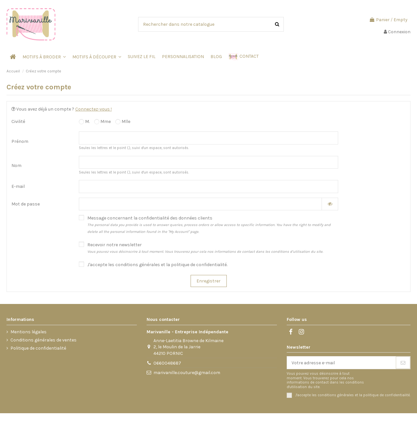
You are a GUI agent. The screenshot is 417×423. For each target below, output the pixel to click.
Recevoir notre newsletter (205, 248)
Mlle (122, 122)
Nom (16, 165)
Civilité (18, 121)
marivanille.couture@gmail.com (186, 372)
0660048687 (167, 363)
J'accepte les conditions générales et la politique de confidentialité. (157, 264)
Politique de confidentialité (38, 348)
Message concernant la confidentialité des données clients (209, 224)
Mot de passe (25, 204)
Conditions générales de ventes (43, 340)
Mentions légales (28, 332)
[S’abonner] (403, 362)
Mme (102, 122)
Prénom (19, 141)
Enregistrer (208, 281)
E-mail (18, 186)
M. (84, 122)
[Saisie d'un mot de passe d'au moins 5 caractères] (200, 204)
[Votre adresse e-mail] (341, 362)
